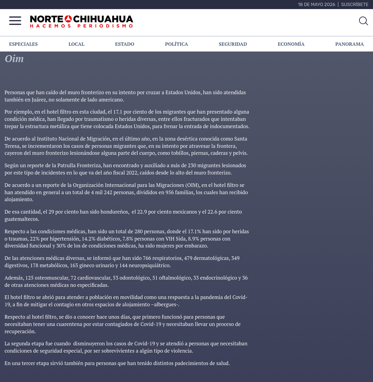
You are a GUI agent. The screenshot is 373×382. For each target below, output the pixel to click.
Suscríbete (354, 4)
